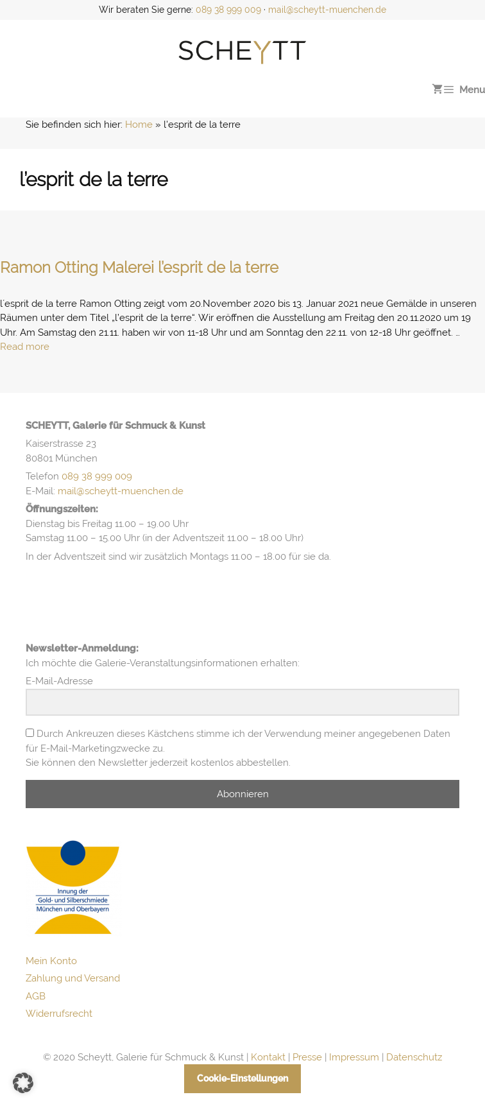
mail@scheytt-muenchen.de (327, 9)
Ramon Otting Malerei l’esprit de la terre (139, 267)
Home (139, 124)
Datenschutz (414, 1057)
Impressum (354, 1057)
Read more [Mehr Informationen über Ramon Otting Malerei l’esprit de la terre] (24, 346)
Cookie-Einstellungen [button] (242, 1078)
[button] (23, 1083)
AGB (36, 996)
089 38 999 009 (228, 9)
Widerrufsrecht (59, 1013)
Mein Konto (51, 961)
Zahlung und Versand (73, 978)
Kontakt (268, 1057)
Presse (307, 1057)
